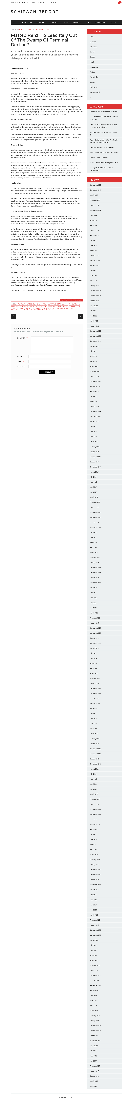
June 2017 (93, 482)
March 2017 (94, 497)
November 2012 (95, 754)
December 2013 (95, 688)
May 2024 (93, 220)
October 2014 (94, 638)
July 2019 (93, 396)
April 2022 (93, 281)
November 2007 (95, 1031)
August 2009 (94, 940)
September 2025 (95, 190)
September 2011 (95, 824)
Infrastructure (48, 308)
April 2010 (93, 910)
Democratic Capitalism (19, 305)
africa (92, 37)
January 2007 (94, 1071)
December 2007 (95, 1026)
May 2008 (93, 1000)
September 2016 (95, 527)
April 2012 (93, 789)
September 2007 (95, 1041)
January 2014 (94, 683)
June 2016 (93, 537)
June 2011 (93, 839)
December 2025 (95, 185)
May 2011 (93, 844)
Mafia (28, 309)
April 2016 (93, 547)
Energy (66, 22)
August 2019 (94, 391)
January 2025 (94, 205)
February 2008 (95, 1016)
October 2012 (94, 759)
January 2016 (94, 562)
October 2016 (94, 522)
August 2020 (94, 346)
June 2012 (93, 779)
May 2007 (93, 1061)
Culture (68, 303)
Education (53, 22)
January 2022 (94, 286)
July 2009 (93, 945)
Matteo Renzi (36, 309)
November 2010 (95, 875)
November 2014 (95, 633)
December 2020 (95, 331)
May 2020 (93, 356)
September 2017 (95, 467)
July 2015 (93, 593)
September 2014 (95, 643)
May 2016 (93, 542)
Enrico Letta (42, 305)
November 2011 (95, 814)
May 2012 (93, 784)
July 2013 (93, 713)
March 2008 (94, 1011)
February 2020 (95, 371)
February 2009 (95, 965)
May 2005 (93, 1086)
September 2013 (95, 703)
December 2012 (95, 749)
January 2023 (94, 255)
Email (21, 362)
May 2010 (93, 905)
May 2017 (93, 487)
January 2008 (94, 1021)
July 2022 (93, 271)
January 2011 (94, 865)
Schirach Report (35, 11)
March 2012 (94, 794)
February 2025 (95, 200)
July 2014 (93, 653)
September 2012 (95, 764)
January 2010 (94, 925)
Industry (51, 306)
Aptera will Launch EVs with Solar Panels (104, 153)
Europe (50, 305)
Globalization (26, 306)
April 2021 (93, 316)
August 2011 (94, 829)
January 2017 (94, 507)
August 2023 (94, 235)
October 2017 (94, 462)
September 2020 (95, 341)
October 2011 (94, 819)
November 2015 (95, 573)
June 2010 (93, 900)
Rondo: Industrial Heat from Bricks (102, 148)
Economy (41, 22)
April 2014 (93, 668)
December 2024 (95, 210)
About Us (24, 2)
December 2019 (95, 381)
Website (21, 367)
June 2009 (93, 950)
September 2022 (95, 260)
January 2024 (94, 230)
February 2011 (95, 859)
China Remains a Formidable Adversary (103, 112)
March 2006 (94, 1081)
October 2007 (94, 1036)
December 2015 (95, 568)
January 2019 (94, 406)
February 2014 (95, 678)
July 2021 (93, 311)
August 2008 (94, 990)
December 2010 (95, 870)
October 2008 (94, 980)
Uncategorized (95, 92)
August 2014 (94, 648)
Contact (33, 2)
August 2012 (94, 769)
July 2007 (93, 1051)
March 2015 (94, 613)
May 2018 (93, 437)
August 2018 (94, 422)
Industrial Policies (40, 306)
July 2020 (93, 351)
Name (21, 357)
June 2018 (93, 432)
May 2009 (93, 955)
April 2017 (93, 492)
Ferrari (65, 305)
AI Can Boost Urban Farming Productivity (104, 163)
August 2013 (94, 708)
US (14, 22)
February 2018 (95, 447)
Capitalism (21, 303)
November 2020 (95, 336)
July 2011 (93, 834)
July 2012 (93, 774)
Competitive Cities (33, 303)
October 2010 (94, 880)
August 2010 (94, 890)
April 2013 (93, 729)
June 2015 (93, 598)
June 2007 (93, 1056)
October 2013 (94, 698)
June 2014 (93, 658)
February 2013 (95, 739)
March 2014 (94, 673)
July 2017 (93, 477)
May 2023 (93, 250)
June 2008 (93, 995)
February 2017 (95, 502)
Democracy (76, 303)
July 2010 (93, 895)
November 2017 (95, 457)
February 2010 (95, 920)
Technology (94, 87)
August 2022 (94, 265)
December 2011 (95, 809)
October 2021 (94, 301)
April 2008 (93, 1005)
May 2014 (93, 663)
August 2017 (94, 472)
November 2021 (95, 296)
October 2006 (94, 1076)
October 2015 (94, 578)
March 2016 (94, 552)
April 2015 (93, 608)
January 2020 (94, 376)
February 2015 (95, 618)
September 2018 (95, 416)
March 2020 (94, 366)
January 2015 (94, 623)
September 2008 (95, 985)
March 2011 (94, 854)
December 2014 (95, 628)
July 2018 (93, 427)
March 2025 (94, 195)
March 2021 (94, 321)
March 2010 (94, 915)
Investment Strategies (63, 308)
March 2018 (94, 442)
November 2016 (95, 517)
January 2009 (94, 970)
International (26, 22)
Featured (57, 305)
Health (76, 22)
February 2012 (95, 799)
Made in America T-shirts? (99, 158)
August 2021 (94, 306)
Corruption (59, 303)
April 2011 (93, 849)
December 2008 (95, 975)
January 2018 (94, 452)
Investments (15, 309)
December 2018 (95, 411)
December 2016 (95, 512)
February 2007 (95, 1066)
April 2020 (93, 361)
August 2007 (94, 1046)
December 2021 (95, 291)
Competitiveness (47, 303)
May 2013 (93, 724)
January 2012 (94, 804)
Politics (87, 22)
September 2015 (95, 583)
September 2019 (95, 386)
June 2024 (93, 215)
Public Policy (101, 22)
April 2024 (93, 225)
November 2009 (95, 935)
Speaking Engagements (47, 2)
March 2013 (94, 734)
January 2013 (94, 744)
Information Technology (31, 308)
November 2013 (95, 693)
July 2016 (93, 532)
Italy (23, 309)
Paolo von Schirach (43, 29)
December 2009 (95, 930)
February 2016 (95, 557)
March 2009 (94, 960)
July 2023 (93, 240)
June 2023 (93, 245)
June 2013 (93, 719)
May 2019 (93, 401)
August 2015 (94, 588)
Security (114, 22)
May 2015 (93, 603)
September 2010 (95, 885)
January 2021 (94, 326)
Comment (23, 338)
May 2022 (93, 276)
